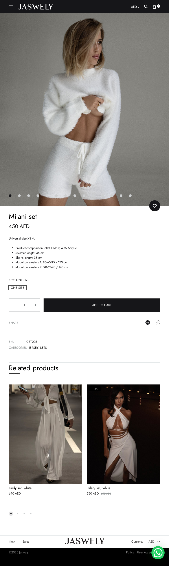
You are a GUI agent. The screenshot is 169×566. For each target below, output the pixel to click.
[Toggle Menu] (11, 7)
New (12, 542)
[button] (17, 288)
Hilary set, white (98, 488)
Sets (43, 347)
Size (19, 280)
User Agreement (147, 552)
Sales (25, 542)
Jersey (33, 347)
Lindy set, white (20, 488)
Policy (130, 552)
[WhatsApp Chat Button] (158, 552)
